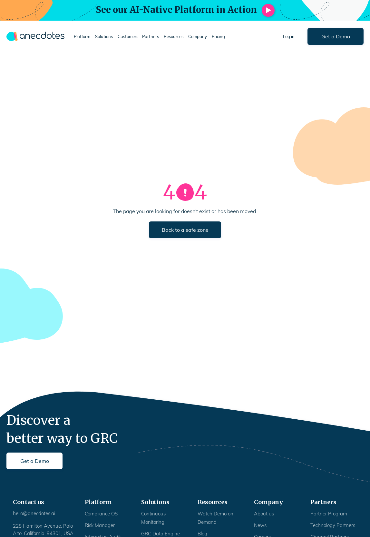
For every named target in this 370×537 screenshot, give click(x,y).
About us (264, 514)
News (260, 525)
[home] (35, 36)
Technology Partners (332, 525)
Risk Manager (100, 525)
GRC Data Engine (160, 534)
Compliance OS (101, 514)
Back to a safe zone (185, 230)
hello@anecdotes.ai (34, 513)
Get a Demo (335, 36)
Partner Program (328, 514)
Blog (202, 534)
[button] (82, 36)
